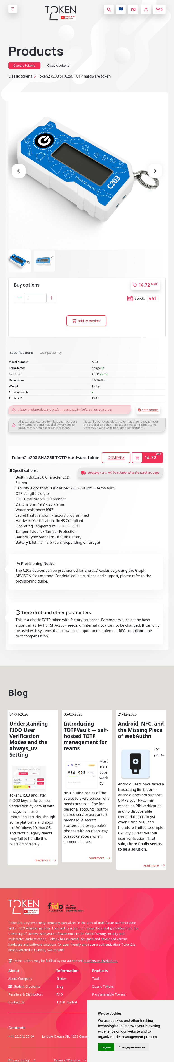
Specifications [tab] (21, 352)
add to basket (86, 320)
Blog (18, 705)
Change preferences (132, 1047)
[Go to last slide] (19, 171)
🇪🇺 (121, 8)
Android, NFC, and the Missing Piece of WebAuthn (141, 742)
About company (20, 991)
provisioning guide (31, 593)
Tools (96, 991)
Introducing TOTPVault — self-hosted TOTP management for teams (86, 748)
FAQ (59, 1007)
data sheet (149, 410)
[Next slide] (155, 171)
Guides (61, 991)
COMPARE (116, 470)
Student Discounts (24, 999)
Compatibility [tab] (51, 352)
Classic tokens (24, 65)
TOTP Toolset (66, 1015)
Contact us (16, 1015)
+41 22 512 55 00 (21, 1049)
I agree (106, 1047)
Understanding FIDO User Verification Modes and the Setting (28, 752)
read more (45, 873)
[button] (19, 261)
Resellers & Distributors (25, 1007)
